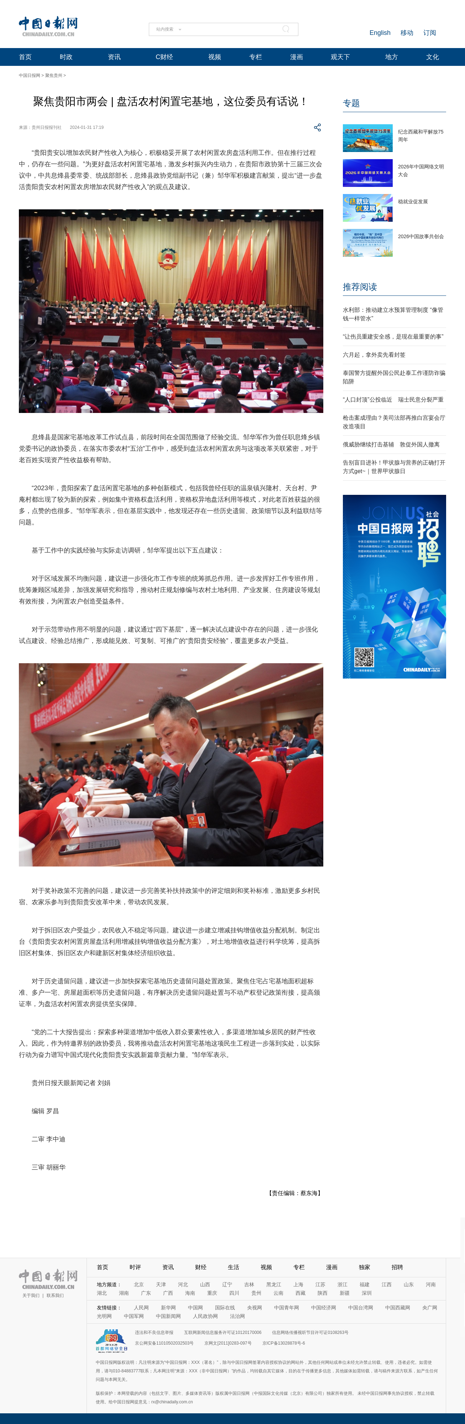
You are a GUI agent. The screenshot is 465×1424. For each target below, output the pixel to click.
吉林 (249, 1284)
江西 (387, 1284)
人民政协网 (205, 1316)
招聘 (397, 1267)
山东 (409, 1284)
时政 (66, 57)
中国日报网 (29, 75)
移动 (407, 32)
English (380, 32)
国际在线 (225, 1307)
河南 (431, 1284)
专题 (351, 103)
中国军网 (134, 1316)
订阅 (429, 32)
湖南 (124, 1293)
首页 (25, 57)
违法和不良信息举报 (154, 1332)
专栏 (255, 57)
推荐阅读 (360, 287)
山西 (205, 1284)
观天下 (340, 57)
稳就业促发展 (413, 201)
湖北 (102, 1293)
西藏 (300, 1293)
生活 (233, 1267)
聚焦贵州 (53, 75)
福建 (365, 1284)
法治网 (237, 1316)
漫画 (296, 57)
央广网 (429, 1307)
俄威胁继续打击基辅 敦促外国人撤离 (391, 444)
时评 (135, 1267)
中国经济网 (323, 1307)
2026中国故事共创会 (421, 236)
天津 (161, 1284)
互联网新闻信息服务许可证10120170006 (222, 1332)
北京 (139, 1284)
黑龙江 (273, 1284)
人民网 (141, 1307)
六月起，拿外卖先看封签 (374, 355)
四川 (234, 1293)
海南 (190, 1293)
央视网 (254, 1307)
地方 (391, 57)
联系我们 (55, 1295)
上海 (298, 1284)
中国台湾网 (360, 1307)
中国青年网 (286, 1307)
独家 (364, 1267)
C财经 (164, 57)
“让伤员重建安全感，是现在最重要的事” (393, 337)
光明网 (104, 1316)
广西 (168, 1293)
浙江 (343, 1284)
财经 (201, 1267)
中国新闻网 (168, 1316)
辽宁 (227, 1284)
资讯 (114, 57)
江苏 (320, 1284)
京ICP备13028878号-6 (283, 1343)
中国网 (195, 1307)
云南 (278, 1293)
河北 (183, 1284)
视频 (214, 57)
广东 (146, 1293)
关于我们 (31, 1295)
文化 (432, 57)
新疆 (345, 1293)
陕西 (323, 1293)
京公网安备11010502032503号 (164, 1343)
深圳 (367, 1293)
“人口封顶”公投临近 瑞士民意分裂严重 (393, 400)
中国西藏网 (397, 1307)
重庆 (212, 1293)
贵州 (256, 1293)
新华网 (168, 1307)
